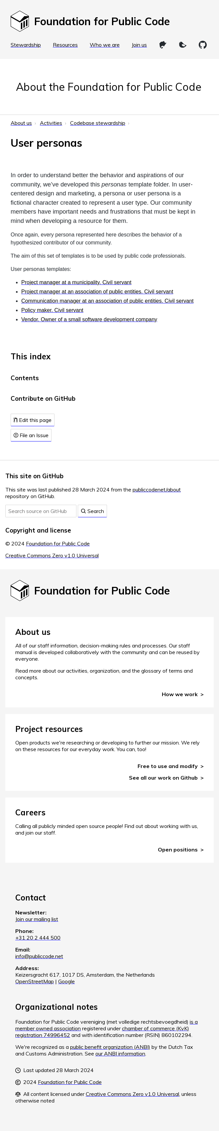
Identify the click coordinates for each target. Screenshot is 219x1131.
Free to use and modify (168, 766)
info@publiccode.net (39, 956)
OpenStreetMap (34, 981)
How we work (180, 694)
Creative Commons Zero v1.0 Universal (52, 555)
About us (21, 123)
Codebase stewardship (97, 123)
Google (66, 981)
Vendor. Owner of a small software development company (89, 319)
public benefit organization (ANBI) (110, 1047)
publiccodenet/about (157, 489)
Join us (139, 44)
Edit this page (33, 420)
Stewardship (26, 44)
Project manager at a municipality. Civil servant (76, 282)
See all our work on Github (163, 777)
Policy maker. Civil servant (52, 310)
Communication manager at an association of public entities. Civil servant (107, 301)
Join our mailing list (36, 919)
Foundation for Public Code (58, 543)
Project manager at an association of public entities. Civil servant (97, 291)
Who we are (105, 44)
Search (92, 511)
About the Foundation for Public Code (108, 86)
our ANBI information (120, 1053)
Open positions (178, 849)
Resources (65, 44)
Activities (51, 123)
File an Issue (31, 435)
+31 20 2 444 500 (37, 937)
